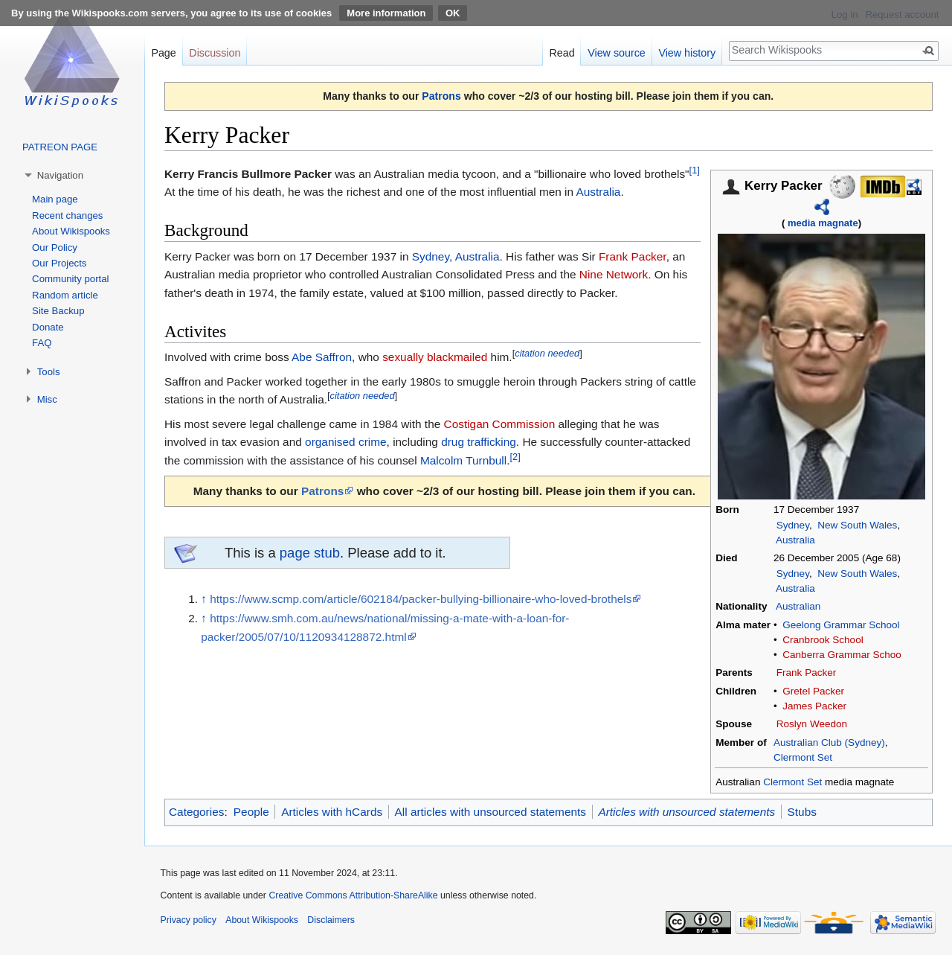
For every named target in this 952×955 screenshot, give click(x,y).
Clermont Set (803, 757)
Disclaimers (331, 920)
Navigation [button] (60, 175)
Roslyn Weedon (811, 723)
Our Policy (54, 247)
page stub (310, 552)
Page (163, 53)
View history (686, 53)
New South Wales (857, 525)
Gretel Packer (813, 691)
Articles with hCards (331, 811)
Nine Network (613, 274)
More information (386, 13)
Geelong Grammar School (840, 624)
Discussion (214, 53)
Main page (55, 199)
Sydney (792, 525)
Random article (65, 295)
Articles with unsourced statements (686, 811)
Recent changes (67, 215)
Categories (196, 811)
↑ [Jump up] (204, 599)
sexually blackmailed (434, 357)
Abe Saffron (322, 357)
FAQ (41, 342)
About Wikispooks (71, 231)
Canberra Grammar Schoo (841, 654)
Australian (798, 606)
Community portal (70, 278)
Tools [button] (48, 371)
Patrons (441, 96)
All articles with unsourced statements (490, 811)
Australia (795, 540)
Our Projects (59, 263)
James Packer (814, 706)
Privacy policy (188, 920)
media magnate (823, 223)
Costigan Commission (500, 424)
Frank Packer (806, 672)
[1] (694, 169)
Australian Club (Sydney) (829, 742)
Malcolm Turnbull (463, 460)
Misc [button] (47, 399)
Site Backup (58, 310)
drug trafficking (478, 441)
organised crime (346, 441)
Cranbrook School (822, 639)
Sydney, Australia (456, 256)
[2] (514, 456)
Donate (48, 327)
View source (617, 53)
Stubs (802, 811)
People (251, 811)
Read (561, 53)
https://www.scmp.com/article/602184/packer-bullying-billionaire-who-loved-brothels (420, 599)
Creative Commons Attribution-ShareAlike (352, 895)
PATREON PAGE (59, 147)
